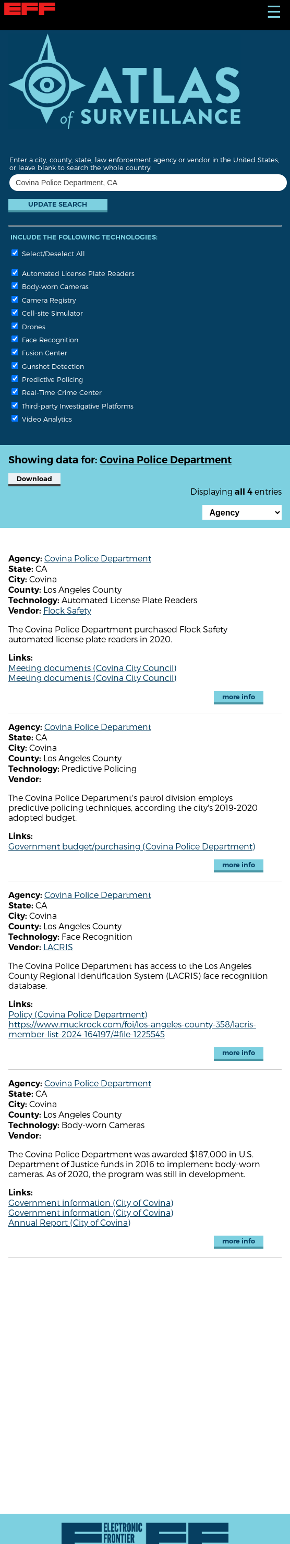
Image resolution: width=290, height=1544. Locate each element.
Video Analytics (41, 419)
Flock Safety (67, 610)
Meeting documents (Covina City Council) (92, 668)
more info (238, 697)
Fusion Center (39, 352)
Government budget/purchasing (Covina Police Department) (131, 846)
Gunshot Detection (47, 366)
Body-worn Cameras (50, 286)
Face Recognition (44, 339)
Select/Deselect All (48, 253)
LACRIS (58, 947)
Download (34, 479)
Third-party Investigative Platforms (72, 406)
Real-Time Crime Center (56, 392)
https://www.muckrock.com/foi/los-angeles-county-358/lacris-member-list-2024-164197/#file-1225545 (132, 1029)
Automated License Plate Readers (73, 273)
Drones (28, 326)
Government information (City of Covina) (90, 1202)
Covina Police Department (97, 558)
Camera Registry (43, 300)
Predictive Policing (47, 379)
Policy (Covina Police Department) (77, 1014)
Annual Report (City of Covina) (69, 1222)
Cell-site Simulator (47, 313)
